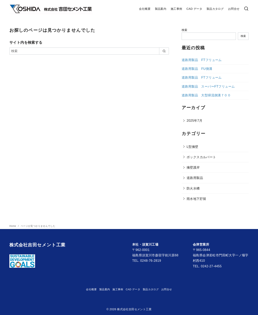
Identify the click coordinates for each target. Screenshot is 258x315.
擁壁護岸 (193, 167)
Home (13, 226)
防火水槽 (193, 188)
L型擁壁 (192, 146)
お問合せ (234, 8)
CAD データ (194, 8)
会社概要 (145, 8)
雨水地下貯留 (196, 198)
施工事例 (176, 8)
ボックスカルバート (201, 157)
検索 (184, 30)
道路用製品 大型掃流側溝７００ (206, 95)
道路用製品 (195, 178)
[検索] (246, 9)
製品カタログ (215, 8)
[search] (164, 51)
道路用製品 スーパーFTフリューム (208, 86)
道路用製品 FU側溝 (197, 68)
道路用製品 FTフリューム (202, 60)
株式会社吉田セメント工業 (134, 309)
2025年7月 (194, 120)
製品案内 (160, 8)
